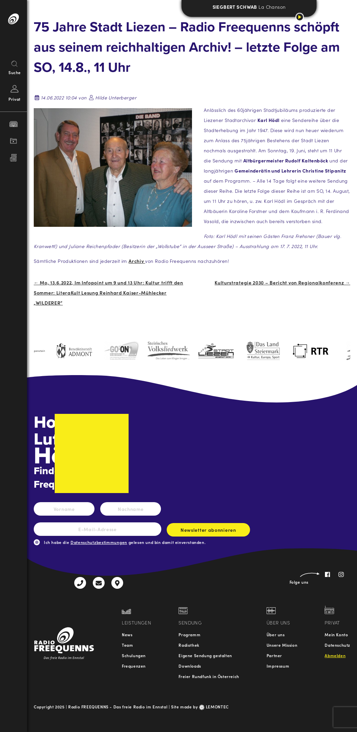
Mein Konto (336, 634)
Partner (274, 655)
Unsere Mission (282, 645)
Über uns (276, 634)
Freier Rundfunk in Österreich (208, 676)
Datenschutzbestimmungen (99, 542)
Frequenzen (134, 666)
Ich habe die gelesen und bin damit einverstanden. (124, 542)
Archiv (137, 260)
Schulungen (134, 655)
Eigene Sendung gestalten (205, 655)
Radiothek (188, 645)
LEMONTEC (214, 706)
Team (127, 645)
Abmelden (335, 655)
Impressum (278, 666)
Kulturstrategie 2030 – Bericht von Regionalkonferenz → (282, 282)
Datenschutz (337, 645)
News (127, 634)
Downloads (189, 666)
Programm (189, 634)
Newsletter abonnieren (208, 531)
